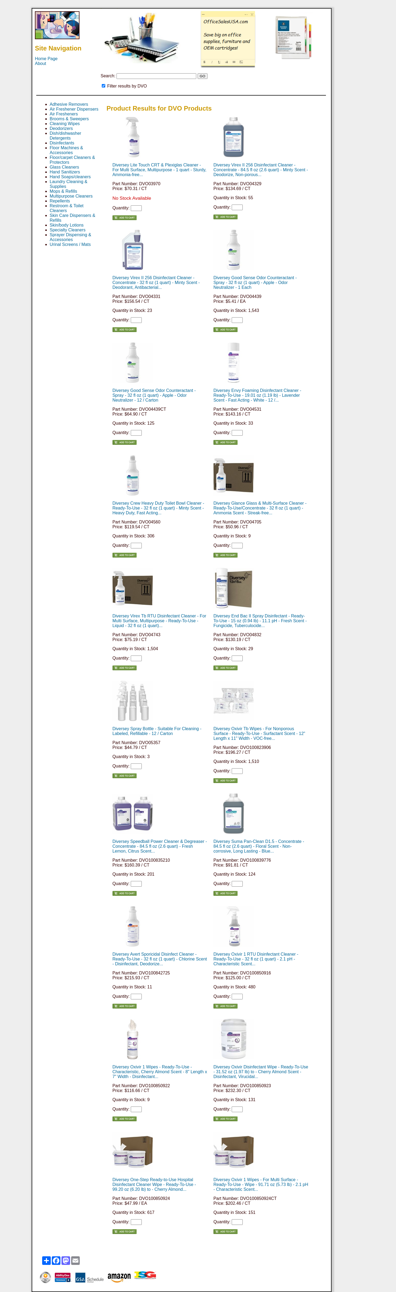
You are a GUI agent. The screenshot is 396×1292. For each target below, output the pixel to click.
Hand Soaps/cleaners (70, 176)
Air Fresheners (64, 114)
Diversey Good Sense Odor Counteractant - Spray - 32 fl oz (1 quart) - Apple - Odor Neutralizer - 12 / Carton (154, 395)
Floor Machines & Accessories (66, 150)
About (40, 63)
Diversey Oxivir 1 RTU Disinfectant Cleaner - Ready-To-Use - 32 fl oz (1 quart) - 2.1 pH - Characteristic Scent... (255, 959)
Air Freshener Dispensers (74, 109)
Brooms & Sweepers (69, 119)
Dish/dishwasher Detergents (65, 135)
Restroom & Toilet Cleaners (66, 208)
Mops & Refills (63, 191)
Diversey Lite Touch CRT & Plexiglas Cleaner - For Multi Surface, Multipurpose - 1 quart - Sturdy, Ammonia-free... (159, 170)
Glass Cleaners (64, 167)
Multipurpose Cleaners (71, 196)
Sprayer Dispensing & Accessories (70, 237)
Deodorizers (61, 128)
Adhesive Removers (69, 104)
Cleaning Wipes (65, 123)
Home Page (46, 58)
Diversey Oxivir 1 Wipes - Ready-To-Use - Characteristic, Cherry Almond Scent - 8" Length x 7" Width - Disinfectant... (159, 1072)
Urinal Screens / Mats (70, 244)
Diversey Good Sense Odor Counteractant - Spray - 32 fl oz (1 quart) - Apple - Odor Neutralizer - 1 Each (255, 282)
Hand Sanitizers (65, 172)
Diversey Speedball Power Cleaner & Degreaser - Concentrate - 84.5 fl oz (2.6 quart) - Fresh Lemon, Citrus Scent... (159, 846)
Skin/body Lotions (66, 225)
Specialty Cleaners (67, 230)
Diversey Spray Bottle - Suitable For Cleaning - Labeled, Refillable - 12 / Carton (157, 731)
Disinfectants (62, 143)
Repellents (60, 201)
